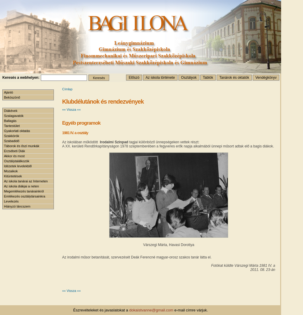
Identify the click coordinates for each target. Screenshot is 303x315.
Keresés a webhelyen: (20, 77)
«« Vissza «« (71, 109)
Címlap (67, 89)
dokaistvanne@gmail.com (151, 310)
